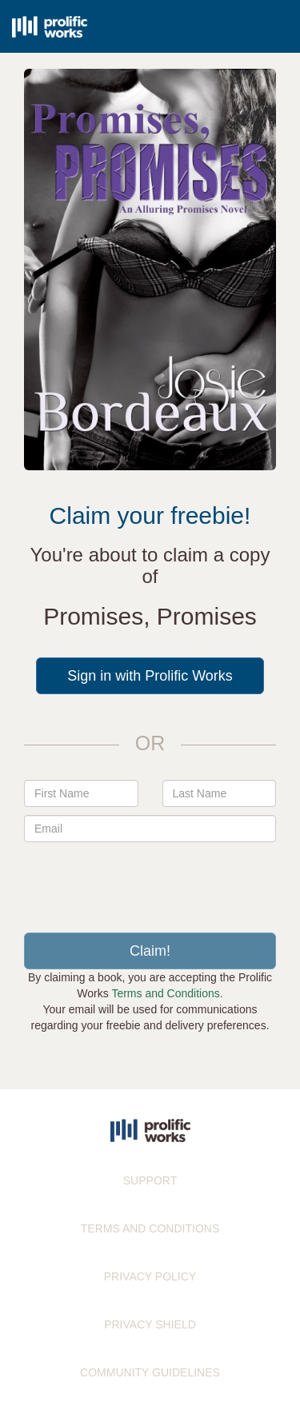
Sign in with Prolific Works (150, 676)
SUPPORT (150, 1180)
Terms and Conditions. (166, 993)
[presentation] (150, 881)
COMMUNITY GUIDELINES (150, 1372)
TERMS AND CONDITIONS (150, 1228)
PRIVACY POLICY (150, 1276)
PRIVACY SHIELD (150, 1324)
